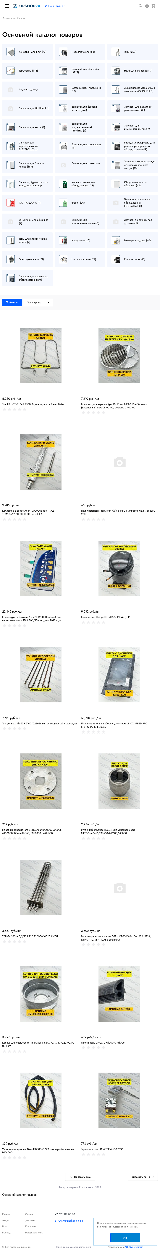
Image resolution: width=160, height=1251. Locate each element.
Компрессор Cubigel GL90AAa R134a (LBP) (105, 617)
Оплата (29, 1214)
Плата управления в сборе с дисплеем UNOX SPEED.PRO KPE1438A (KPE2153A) (114, 725)
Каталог (6, 1214)
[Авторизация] (147, 6)
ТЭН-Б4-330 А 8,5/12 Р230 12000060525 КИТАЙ (30, 936)
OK (125, 1238)
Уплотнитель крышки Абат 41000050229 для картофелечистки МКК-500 (38, 1150)
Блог (4, 1226)
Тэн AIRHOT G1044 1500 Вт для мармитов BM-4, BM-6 (33, 404)
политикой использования (110, 1226)
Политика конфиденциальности (73, 1247)
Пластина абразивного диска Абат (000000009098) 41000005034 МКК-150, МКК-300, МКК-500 (32, 831)
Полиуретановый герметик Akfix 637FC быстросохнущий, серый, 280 (118, 512)
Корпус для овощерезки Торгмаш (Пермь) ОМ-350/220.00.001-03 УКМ (39, 1044)
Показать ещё (80, 1177)
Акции (5, 1220)
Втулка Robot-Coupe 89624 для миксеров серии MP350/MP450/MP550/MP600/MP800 (108, 831)
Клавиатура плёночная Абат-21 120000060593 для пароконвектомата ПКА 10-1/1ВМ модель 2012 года (31, 618)
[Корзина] (153, 6)
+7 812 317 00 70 (65, 1214)
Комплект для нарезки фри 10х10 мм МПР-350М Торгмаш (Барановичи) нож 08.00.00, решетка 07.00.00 (114, 405)
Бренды (6, 1232)
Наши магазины (34, 1232)
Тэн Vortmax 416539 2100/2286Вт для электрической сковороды (39, 723)
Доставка (30, 1220)
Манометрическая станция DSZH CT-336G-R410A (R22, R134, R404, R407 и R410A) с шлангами (116, 937)
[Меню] (6, 6)
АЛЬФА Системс (133, 1247)
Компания (30, 1226)
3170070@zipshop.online (69, 1221)
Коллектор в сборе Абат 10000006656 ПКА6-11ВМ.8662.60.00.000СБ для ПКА (28, 512)
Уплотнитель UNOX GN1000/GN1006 (103, 1042)
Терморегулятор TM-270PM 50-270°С (102, 1149)
